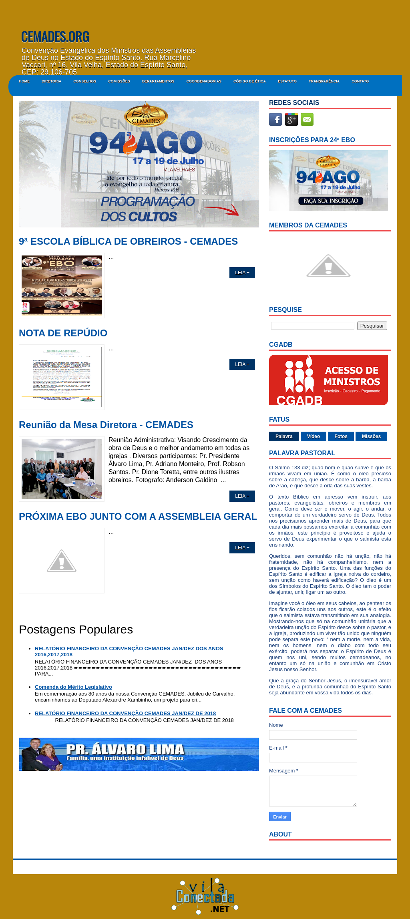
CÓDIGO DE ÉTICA (249, 81)
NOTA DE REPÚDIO (63, 333)
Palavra (284, 436)
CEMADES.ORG (55, 36)
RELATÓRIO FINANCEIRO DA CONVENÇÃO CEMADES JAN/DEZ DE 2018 (125, 713)
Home (24, 81)
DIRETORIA (51, 81)
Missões (371, 436)
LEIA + (242, 272)
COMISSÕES (119, 81)
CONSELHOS (84, 81)
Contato (360, 81)
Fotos (341, 436)
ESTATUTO (287, 81)
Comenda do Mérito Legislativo (73, 687)
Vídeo (313, 436)
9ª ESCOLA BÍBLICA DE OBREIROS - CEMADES (128, 241)
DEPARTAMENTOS (158, 81)
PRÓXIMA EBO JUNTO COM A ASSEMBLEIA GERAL (138, 516)
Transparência (324, 81)
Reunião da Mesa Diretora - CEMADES (106, 425)
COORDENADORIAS (203, 81)
